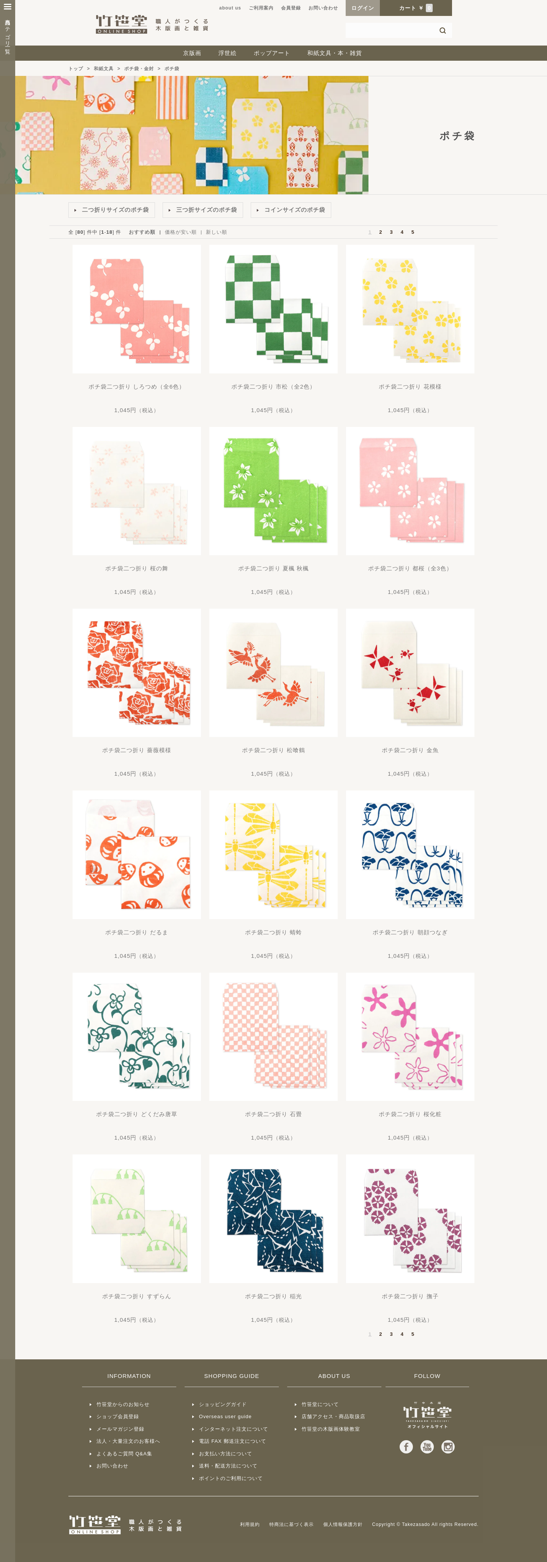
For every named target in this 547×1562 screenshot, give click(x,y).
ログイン (362, 8)
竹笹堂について (320, 1404)
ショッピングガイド (223, 1404)
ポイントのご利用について (231, 1478)
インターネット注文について (233, 1429)
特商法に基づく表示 (291, 1524)
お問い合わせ (323, 8)
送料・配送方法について (228, 1466)
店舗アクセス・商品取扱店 (333, 1416)
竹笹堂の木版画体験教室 (331, 1429)
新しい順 (216, 232)
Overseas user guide (225, 1416)
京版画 (192, 53)
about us (230, 8)
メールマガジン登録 (120, 1429)
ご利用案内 (261, 8)
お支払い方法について (225, 1454)
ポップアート (272, 53)
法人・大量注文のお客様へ (128, 1441)
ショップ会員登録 (117, 1416)
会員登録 (291, 8)
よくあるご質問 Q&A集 (124, 1454)
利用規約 (250, 1524)
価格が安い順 (181, 232)
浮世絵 (227, 53)
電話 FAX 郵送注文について (232, 1441)
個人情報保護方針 (343, 1524)
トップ (75, 68)
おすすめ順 (142, 232)
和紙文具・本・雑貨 (334, 53)
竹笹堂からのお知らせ (123, 1404)
